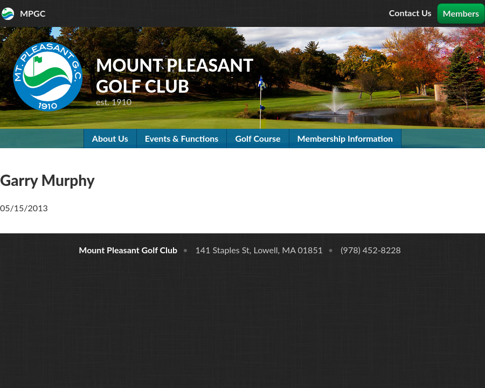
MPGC (32, 13)
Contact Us (410, 13)
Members (461, 13)
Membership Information (345, 138)
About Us (110, 138)
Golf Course (257, 138)
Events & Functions (182, 138)
